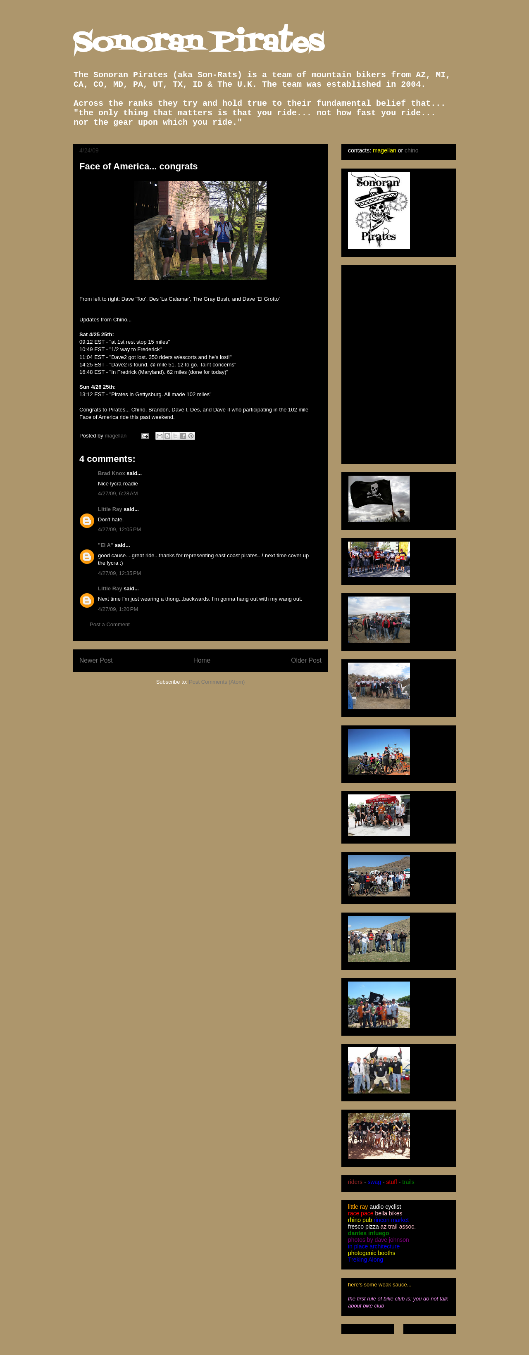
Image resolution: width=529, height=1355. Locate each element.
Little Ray (110, 509)
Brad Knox (111, 473)
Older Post (306, 660)
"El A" (105, 545)
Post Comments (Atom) (217, 682)
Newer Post (96, 660)
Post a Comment (110, 624)
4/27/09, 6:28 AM (118, 493)
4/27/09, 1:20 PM (118, 609)
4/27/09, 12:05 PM (119, 529)
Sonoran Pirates (198, 43)
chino (411, 150)
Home (202, 660)
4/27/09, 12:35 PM (119, 573)
